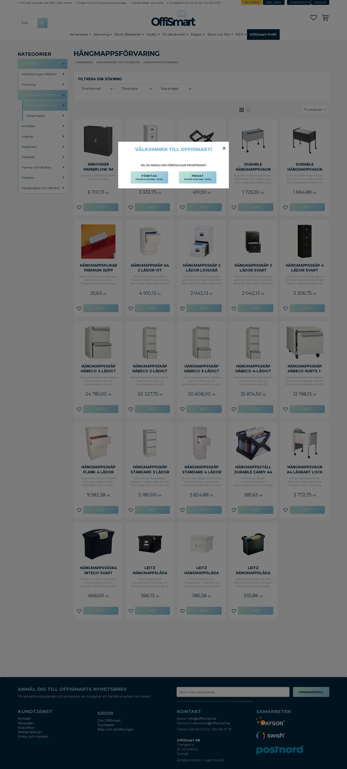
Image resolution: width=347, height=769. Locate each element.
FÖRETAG (149, 177)
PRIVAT (197, 177)
